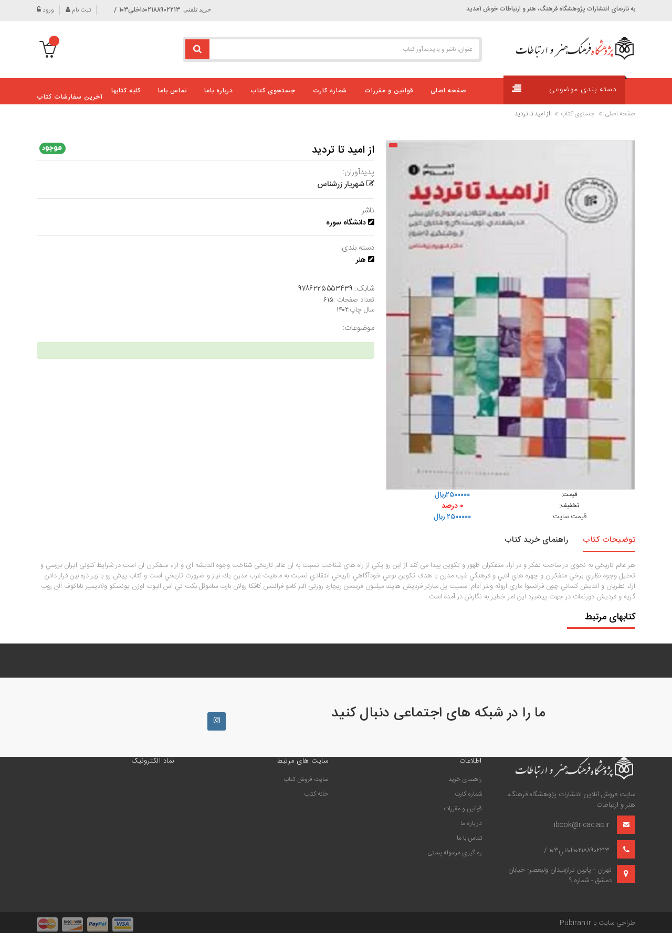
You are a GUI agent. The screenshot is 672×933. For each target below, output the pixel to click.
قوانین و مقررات (463, 808)
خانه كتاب (316, 794)
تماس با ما (469, 838)
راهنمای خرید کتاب (537, 539)
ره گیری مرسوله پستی (454, 853)
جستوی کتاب (577, 114)
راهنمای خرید (465, 779)
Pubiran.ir (575, 923)
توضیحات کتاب (609, 539)
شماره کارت (468, 794)
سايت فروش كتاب (306, 779)
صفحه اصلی (620, 114)
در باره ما (471, 823)
